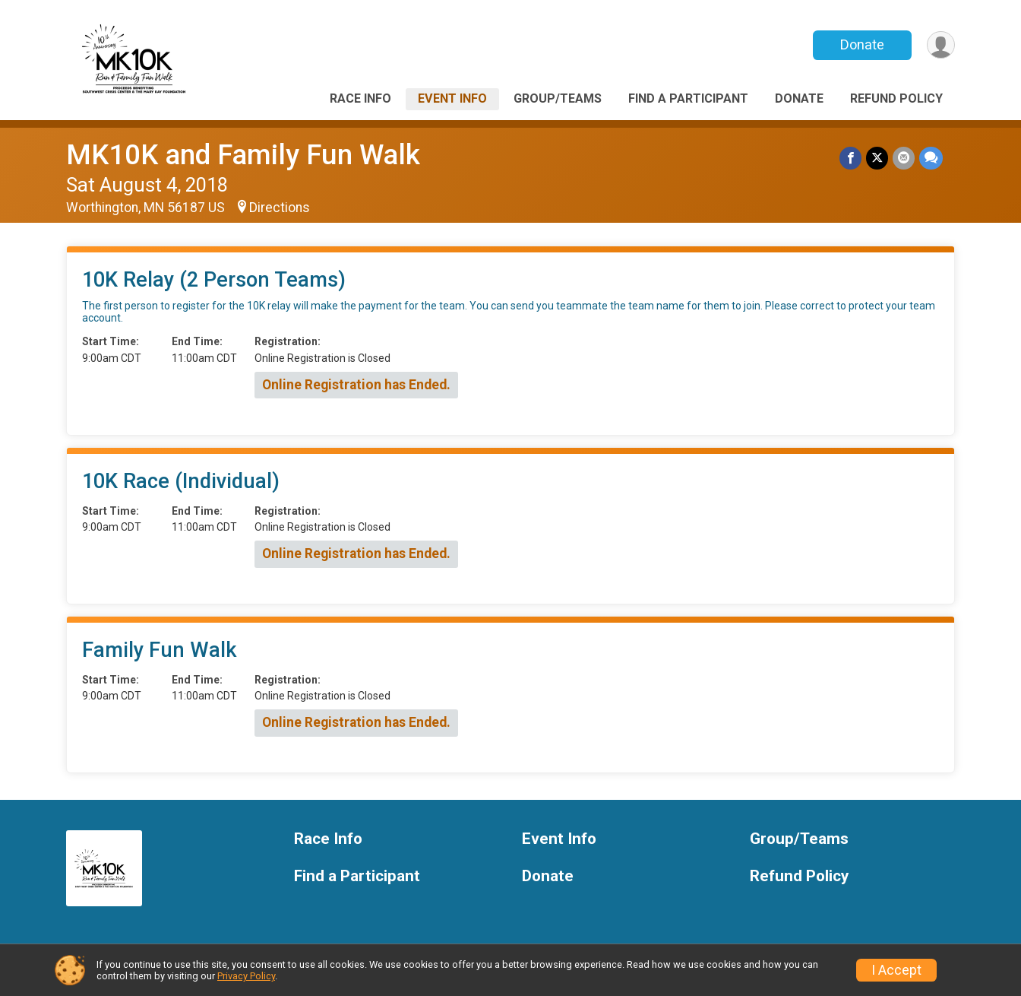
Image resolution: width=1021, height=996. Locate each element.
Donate (862, 44)
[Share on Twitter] (877, 158)
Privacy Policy (246, 976)
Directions (279, 207)
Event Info (452, 98)
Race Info (360, 98)
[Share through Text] (931, 158)
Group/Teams (558, 98)
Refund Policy (896, 98)
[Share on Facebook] (850, 158)
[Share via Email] (904, 158)
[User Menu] (941, 45)
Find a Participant (688, 98)
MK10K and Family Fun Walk (243, 154)
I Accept (896, 970)
